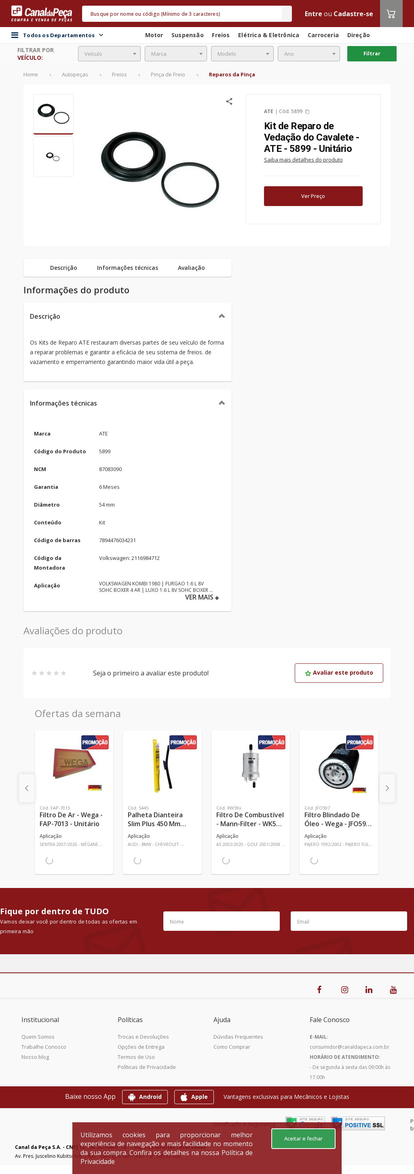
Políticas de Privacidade (147, 1067)
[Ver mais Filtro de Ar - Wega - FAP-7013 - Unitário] (74, 765)
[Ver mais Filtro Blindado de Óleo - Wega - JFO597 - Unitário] (338, 765)
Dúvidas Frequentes (238, 1036)
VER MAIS (202, 597)
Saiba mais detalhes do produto (303, 159)
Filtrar (371, 53)
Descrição (45, 316)
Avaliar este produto (339, 672)
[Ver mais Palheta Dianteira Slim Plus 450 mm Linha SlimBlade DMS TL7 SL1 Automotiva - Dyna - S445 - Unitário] (162, 765)
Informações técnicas (63, 403)
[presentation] (27, 788)
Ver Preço (313, 196)
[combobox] (109, 53)
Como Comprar (231, 1046)
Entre (313, 13)
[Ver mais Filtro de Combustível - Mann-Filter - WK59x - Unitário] (250, 765)
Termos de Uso (136, 1056)
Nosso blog (35, 1056)
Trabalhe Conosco (43, 1046)
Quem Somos (38, 1036)
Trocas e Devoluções (143, 1036)
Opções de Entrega (141, 1046)
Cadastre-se (353, 13)
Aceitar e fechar (303, 1138)
